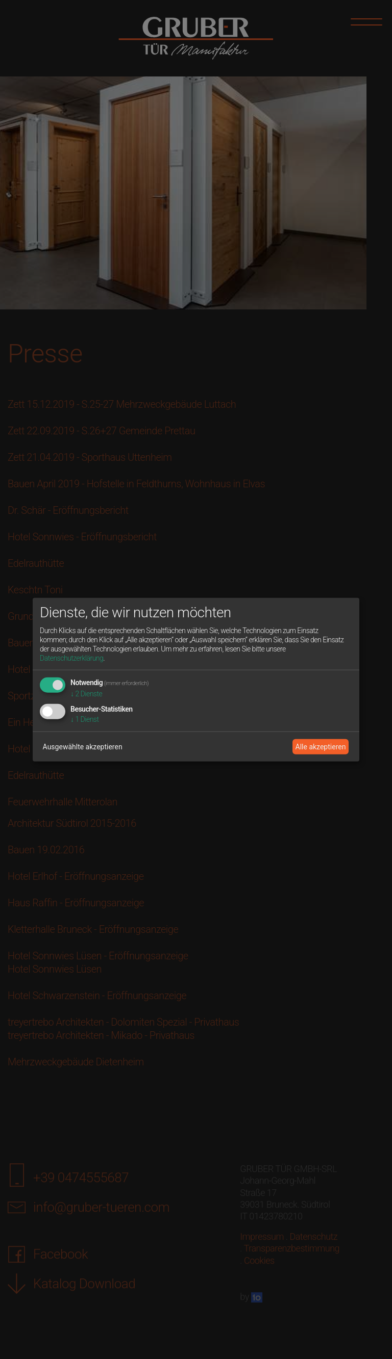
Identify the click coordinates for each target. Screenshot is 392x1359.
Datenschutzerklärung (71, 658)
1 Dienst (84, 719)
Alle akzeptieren (321, 746)
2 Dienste (86, 694)
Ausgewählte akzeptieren (82, 746)
